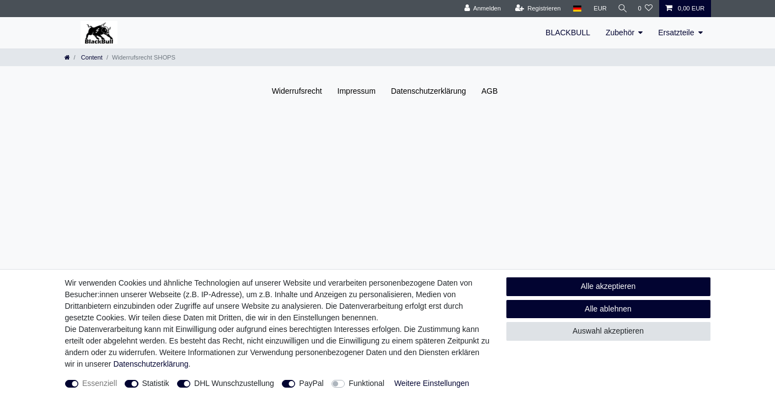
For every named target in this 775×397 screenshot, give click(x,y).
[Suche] (621, 8)
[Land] (574, 8)
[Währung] (597, 8)
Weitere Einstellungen (431, 383)
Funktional (366, 383)
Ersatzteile (676, 32)
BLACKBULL (568, 32)
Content (91, 57)
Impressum (357, 91)
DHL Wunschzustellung (234, 383)
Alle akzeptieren (608, 286)
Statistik (155, 383)
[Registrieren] (535, 8)
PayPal (311, 383)
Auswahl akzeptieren (608, 330)
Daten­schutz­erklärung (428, 91)
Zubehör (620, 32)
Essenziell (99, 383)
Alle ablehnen (608, 308)
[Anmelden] (479, 8)
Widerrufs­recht (297, 91)
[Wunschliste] (645, 8)
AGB (490, 91)
